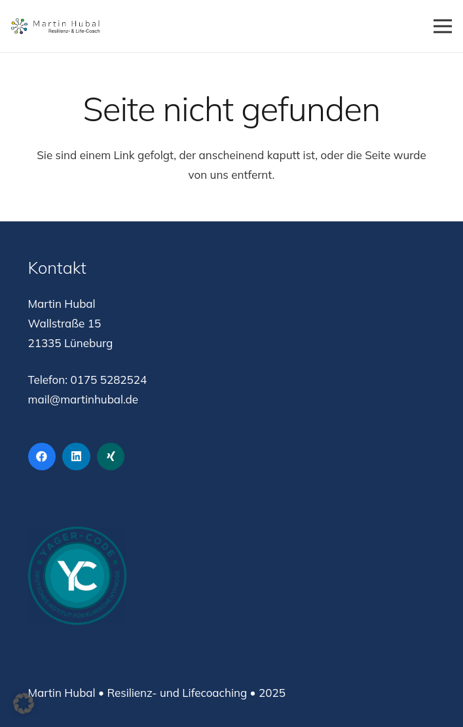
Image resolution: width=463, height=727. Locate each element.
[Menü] (442, 26)
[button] (23, 703)
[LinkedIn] (76, 457)
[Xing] (111, 457)
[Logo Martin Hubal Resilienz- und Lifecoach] (55, 26)
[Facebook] (42, 457)
